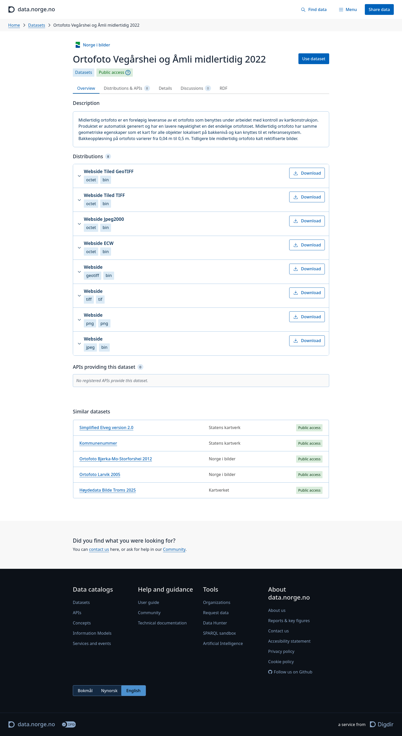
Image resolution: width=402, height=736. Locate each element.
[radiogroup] (109, 690)
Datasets (36, 25)
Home (14, 25)
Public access (111, 72)
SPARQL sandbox (219, 633)
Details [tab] (165, 88)
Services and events (92, 644)
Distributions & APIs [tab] (127, 88)
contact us (99, 549)
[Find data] (314, 9)
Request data (216, 613)
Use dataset (313, 59)
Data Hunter (215, 623)
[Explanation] (127, 72)
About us (277, 610)
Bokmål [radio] (85, 690)
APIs (77, 613)
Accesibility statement (289, 641)
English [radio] (133, 690)
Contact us (278, 631)
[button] (201, 176)
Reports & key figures (289, 621)
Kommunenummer (98, 443)
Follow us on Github (290, 672)
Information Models (92, 633)
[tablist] (201, 88)
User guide (148, 602)
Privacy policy (281, 651)
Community (174, 549)
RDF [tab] (223, 88)
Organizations (216, 602)
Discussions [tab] (196, 88)
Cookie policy (281, 662)
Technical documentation (162, 623)
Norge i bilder (92, 45)
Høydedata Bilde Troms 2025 (107, 490)
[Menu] (348, 9)
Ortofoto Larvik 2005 (99, 474)
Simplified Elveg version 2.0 (106, 427)
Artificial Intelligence (223, 644)
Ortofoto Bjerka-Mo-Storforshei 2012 (115, 459)
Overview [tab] (86, 88)
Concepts (82, 623)
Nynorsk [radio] (109, 690)
